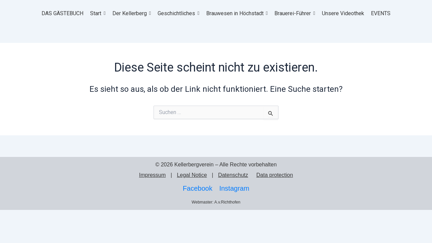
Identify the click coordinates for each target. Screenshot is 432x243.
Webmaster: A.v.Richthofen (216, 202)
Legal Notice (192, 175)
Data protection (274, 175)
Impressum (152, 175)
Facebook (197, 188)
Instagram (234, 188)
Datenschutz (233, 175)
